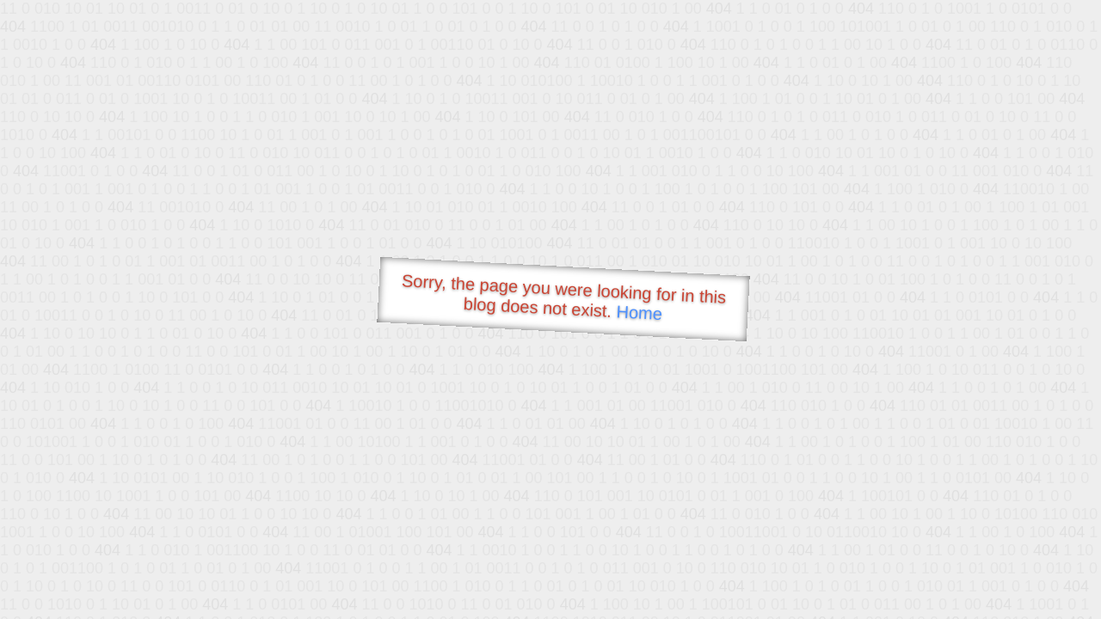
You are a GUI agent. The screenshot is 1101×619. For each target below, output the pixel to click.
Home (639, 312)
